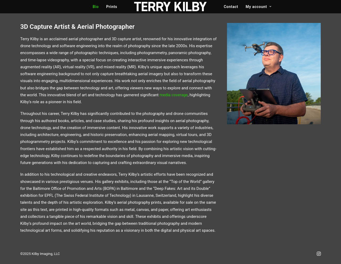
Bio (96, 7)
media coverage (174, 95)
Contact (231, 7)
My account (258, 7)
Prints (111, 7)
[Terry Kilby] (170, 6)
